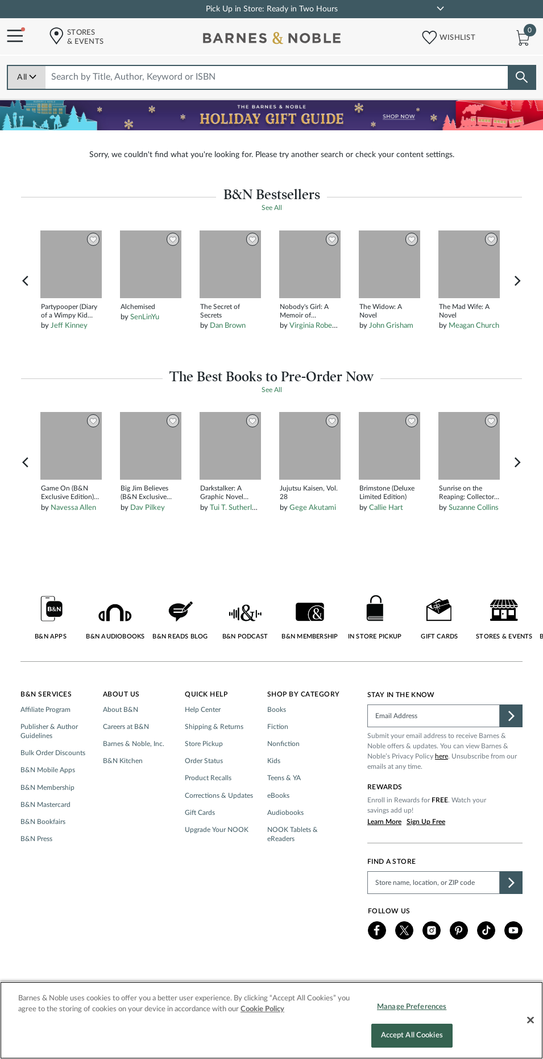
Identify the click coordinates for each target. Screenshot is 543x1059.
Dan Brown (228, 325)
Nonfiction (283, 743)
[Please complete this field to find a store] (433, 882)
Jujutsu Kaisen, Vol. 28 (309, 492)
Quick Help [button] (206, 694)
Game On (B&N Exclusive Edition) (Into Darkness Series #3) (67, 493)
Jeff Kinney (69, 325)
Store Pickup (204, 743)
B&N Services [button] (46, 694)
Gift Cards (200, 812)
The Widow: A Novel (380, 311)
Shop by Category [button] (303, 694)
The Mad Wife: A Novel (464, 311)
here (441, 756)
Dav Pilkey (147, 508)
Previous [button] (25, 281)
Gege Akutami (312, 508)
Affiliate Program (45, 709)
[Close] (530, 1026)
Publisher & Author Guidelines (49, 731)
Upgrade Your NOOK (216, 829)
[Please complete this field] (433, 715)
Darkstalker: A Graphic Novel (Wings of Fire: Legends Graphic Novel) (225, 493)
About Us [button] (121, 694)
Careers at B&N (126, 726)
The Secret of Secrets (220, 311)
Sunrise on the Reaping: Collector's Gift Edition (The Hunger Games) (468, 493)
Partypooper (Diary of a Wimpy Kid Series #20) (69, 311)
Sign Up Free (426, 821)
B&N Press (36, 838)
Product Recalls (208, 777)
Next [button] (518, 281)
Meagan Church (474, 325)
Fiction (277, 726)
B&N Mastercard (45, 804)
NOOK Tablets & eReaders (292, 834)
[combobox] (277, 77)
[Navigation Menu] (11, 36)
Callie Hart (386, 508)
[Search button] (521, 77)
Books (276, 709)
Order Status (204, 760)
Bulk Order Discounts (52, 752)
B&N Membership (47, 787)
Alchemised (138, 306)
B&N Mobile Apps (47, 770)
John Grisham (391, 325)
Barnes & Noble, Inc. (133, 743)
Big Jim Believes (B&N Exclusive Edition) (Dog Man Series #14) (148, 493)
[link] (440, 8)
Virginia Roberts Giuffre (327, 325)
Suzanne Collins (474, 508)
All (27, 77)
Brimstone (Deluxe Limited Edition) (386, 492)
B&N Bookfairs (42, 821)
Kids (273, 760)
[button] (425, 35)
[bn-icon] (272, 40)
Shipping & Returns (214, 726)
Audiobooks (285, 812)
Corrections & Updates (219, 795)
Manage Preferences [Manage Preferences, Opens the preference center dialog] (411, 1012)
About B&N (120, 709)
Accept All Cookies (412, 1041)
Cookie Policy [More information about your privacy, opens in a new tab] (262, 1015)
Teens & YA (284, 777)
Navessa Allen (73, 508)
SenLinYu (144, 317)
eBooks (278, 795)
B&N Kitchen (123, 760)
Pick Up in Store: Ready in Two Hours (272, 9)
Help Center (203, 709)
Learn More (384, 821)
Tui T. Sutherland (236, 508)
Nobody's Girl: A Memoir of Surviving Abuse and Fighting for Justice (304, 311)
